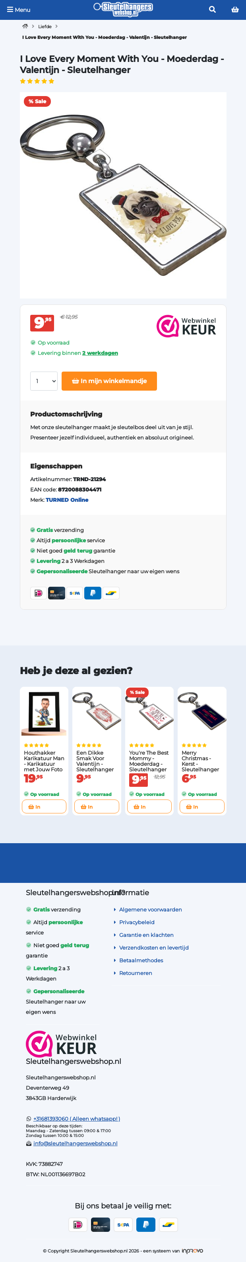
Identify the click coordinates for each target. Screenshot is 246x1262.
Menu (18, 9)
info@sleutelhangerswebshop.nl (75, 1143)
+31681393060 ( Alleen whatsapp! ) (76, 1119)
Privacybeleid (133, 922)
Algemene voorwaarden (147, 909)
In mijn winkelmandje (109, 381)
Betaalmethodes (137, 960)
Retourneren (132, 973)
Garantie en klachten (143, 935)
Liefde (45, 26)
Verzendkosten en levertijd (150, 947)
